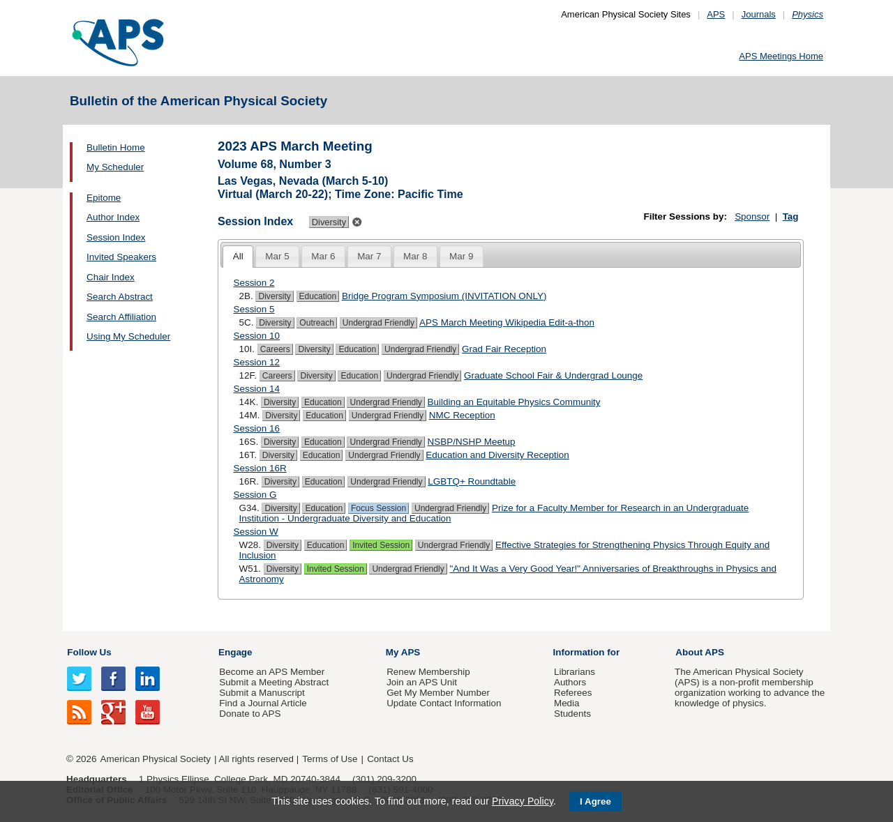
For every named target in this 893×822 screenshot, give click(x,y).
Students (572, 713)
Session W (256, 531)
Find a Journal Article (262, 703)
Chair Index (111, 277)
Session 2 (254, 282)
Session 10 (257, 335)
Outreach (316, 323)
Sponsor (752, 216)
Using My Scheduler (128, 336)
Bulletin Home (116, 147)
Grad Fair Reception (504, 349)
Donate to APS (249, 713)
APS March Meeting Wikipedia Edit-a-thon (506, 322)
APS (716, 14)
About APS (699, 652)
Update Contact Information (444, 703)
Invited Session (381, 545)
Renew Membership (428, 672)
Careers (275, 349)
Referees (573, 692)
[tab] (238, 256)
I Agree (595, 801)
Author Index (113, 217)
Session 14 (257, 388)
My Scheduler (115, 167)
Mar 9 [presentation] (461, 256)
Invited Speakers (121, 257)
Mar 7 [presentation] (369, 256)
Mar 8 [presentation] (415, 256)
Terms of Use (329, 759)
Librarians (574, 672)
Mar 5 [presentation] (277, 256)
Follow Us (89, 652)
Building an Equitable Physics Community (514, 402)
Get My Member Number (438, 692)
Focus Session (378, 508)
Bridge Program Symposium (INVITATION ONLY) (444, 296)
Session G (255, 494)
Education (318, 296)
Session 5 (254, 309)
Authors (570, 682)
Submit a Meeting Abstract (274, 682)
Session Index (116, 237)
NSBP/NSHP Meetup (472, 441)
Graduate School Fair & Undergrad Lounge (553, 375)
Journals (759, 14)
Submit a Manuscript (261, 692)
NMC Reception (462, 415)
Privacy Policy (522, 801)
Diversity (274, 296)
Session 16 (257, 428)
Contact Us (390, 759)
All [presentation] (238, 256)
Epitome (104, 197)
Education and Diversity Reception (497, 455)
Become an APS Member (271, 672)
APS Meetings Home (781, 56)
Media (567, 703)
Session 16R (260, 468)
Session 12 (257, 362)
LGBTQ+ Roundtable (472, 481)
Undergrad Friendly (378, 323)
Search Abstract (120, 296)
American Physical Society (155, 759)
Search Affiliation (121, 317)
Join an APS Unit (422, 682)
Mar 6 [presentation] (323, 256)
